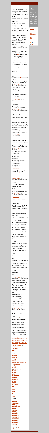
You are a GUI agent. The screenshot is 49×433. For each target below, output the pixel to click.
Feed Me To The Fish (17, 3)
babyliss (17, 337)
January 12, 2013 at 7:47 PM (16, 109)
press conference (18, 54)
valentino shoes (23, 337)
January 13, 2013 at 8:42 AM (16, 148)
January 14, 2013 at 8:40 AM (16, 178)
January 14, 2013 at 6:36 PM (16, 204)
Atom (18, 427)
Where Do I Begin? (32, 29)
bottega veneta (18, 338)
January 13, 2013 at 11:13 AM (16, 168)
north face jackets (22, 338)
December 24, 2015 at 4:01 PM (16, 369)
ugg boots (19, 340)
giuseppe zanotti (16, 343)
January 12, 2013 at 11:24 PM (16, 144)
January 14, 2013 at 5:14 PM (16, 193)
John (20, 369)
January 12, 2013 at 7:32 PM (16, 84)
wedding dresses (16, 340)
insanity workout (15, 338)
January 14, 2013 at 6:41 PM (16, 277)
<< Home (13, 428)
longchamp (13, 343)
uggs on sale (25, 343)
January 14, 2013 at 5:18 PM (16, 197)
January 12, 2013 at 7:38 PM (16, 99)
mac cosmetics (22, 342)
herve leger (20, 343)
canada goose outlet (23, 340)
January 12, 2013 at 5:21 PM (16, 80)
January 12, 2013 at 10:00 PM (16, 134)
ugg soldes (26, 338)
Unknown (21, 345)
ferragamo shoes (14, 342)
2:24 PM (20, 77)
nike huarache (22, 343)
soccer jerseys (19, 337)
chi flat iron (15, 337)
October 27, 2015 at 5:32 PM (16, 345)
